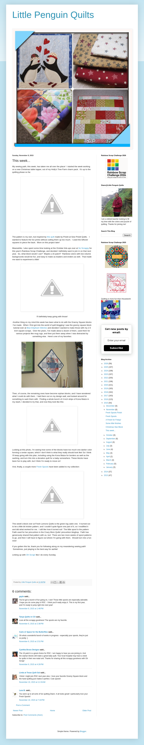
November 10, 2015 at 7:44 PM (31, 700)
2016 (106, 399)
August (109, 442)
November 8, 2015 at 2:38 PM (31, 624)
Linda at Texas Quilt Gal (29, 673)
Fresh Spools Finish (114, 413)
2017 (106, 396)
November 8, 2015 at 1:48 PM (31, 609)
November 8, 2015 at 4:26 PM (31, 664)
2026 (106, 363)
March (109, 460)
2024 (106, 371)
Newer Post (18, 711)
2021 (106, 381)
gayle (21, 596)
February (110, 464)
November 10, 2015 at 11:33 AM (32, 682)
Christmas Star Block (114, 427)
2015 (106, 403)
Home (52, 711)
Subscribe (116, 348)
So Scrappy (83, 248)
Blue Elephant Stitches (37, 328)
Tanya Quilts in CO (27, 617)
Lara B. (22, 690)
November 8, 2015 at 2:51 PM (31, 641)
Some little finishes (113, 423)
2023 (106, 374)
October (109, 435)
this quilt (50, 237)
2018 (106, 392)
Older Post (86, 711)
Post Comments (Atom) (33, 715)
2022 (106, 378)
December (110, 406)
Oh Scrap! (30, 555)
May (108, 453)
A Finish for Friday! (113, 420)
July (108, 446)
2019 (106, 388)
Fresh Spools (42, 467)
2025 (106, 367)
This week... (111, 430)
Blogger (83, 731)
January (109, 467)
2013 (106, 475)
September (111, 439)
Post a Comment (23, 705)
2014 (106, 472)
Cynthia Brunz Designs (29, 650)
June (108, 449)
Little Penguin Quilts (53, 15)
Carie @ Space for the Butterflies (33, 632)
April (108, 456)
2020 (106, 385)
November (110, 410)
